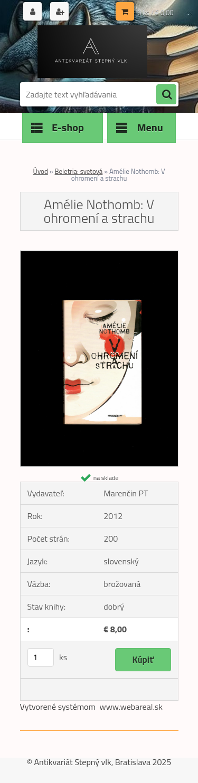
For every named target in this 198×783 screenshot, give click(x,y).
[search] (166, 95)
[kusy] (40, 657)
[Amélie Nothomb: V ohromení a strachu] (99, 254)
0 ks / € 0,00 (155, 12)
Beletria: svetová (79, 171)
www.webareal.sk (131, 706)
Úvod (40, 171)
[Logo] (92, 51)
